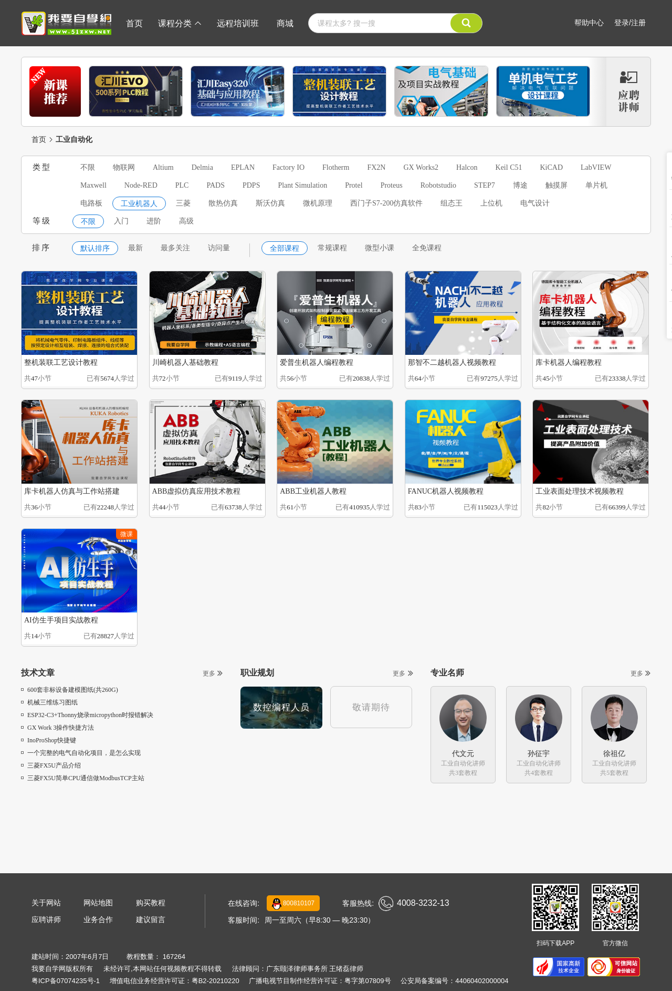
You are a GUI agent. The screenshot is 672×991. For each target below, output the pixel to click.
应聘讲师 (46, 919)
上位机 (491, 203)
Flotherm (335, 167)
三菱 (183, 203)
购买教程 (150, 902)
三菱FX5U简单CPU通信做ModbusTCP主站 (82, 778)
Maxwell (93, 185)
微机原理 (317, 203)
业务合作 (98, 919)
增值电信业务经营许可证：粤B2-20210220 (174, 981)
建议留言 (150, 919)
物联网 (124, 167)
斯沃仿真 (270, 203)
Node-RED (141, 185)
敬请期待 (371, 707)
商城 (285, 23)
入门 (121, 221)
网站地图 (98, 902)
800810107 (293, 904)
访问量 (219, 248)
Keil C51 (509, 167)
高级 (186, 221)
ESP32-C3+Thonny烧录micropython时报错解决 (87, 715)
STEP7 (484, 185)
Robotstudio (438, 185)
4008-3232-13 (414, 903)
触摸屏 (556, 185)
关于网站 (46, 902)
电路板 (91, 203)
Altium (163, 167)
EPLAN (243, 167)
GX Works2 (420, 167)
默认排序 (95, 248)
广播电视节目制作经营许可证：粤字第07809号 (320, 981)
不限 (87, 167)
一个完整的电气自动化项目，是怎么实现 (81, 753)
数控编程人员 (281, 707)
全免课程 (427, 248)
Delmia (202, 167)
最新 (135, 248)
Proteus (392, 185)
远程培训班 (238, 23)
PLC (182, 185)
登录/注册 (630, 22)
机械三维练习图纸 (49, 702)
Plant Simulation (302, 185)
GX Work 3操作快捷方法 (57, 727)
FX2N (376, 167)
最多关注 (175, 248)
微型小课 (379, 248)
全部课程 (284, 248)
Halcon (466, 167)
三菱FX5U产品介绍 (51, 765)
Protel (353, 185)
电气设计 (535, 203)
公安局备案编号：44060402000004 (454, 981)
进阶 (153, 221)
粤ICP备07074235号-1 (66, 981)
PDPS (251, 185)
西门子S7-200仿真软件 (386, 203)
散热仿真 (223, 203)
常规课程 (332, 248)
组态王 (451, 203)
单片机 (596, 185)
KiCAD (551, 167)
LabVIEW (596, 167)
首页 (134, 23)
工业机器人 (139, 204)
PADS (215, 185)
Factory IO (288, 167)
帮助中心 (589, 22)
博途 (520, 185)
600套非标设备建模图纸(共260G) (69, 689)
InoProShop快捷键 (48, 740)
